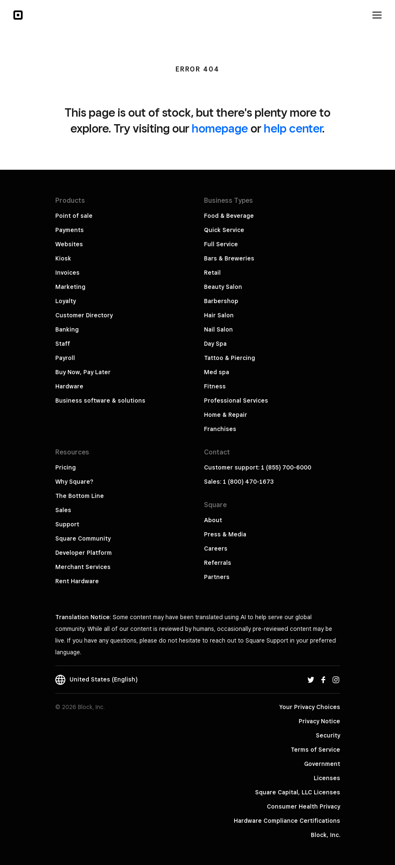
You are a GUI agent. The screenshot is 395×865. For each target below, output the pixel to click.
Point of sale (74, 215)
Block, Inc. (325, 835)
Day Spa (215, 343)
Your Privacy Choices (309, 707)
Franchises (220, 429)
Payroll (65, 358)
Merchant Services (83, 567)
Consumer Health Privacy (303, 806)
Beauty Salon (223, 286)
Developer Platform (83, 552)
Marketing (70, 286)
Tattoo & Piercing (229, 358)
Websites (69, 244)
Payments (69, 230)
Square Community (83, 538)
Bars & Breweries (229, 258)
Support (67, 524)
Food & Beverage (229, 215)
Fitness (215, 386)
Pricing (65, 467)
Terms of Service (315, 749)
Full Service (221, 244)
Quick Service (224, 230)
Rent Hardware (77, 581)
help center (293, 128)
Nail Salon (218, 329)
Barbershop (221, 301)
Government (322, 763)
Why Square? (74, 481)
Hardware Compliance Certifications (287, 820)
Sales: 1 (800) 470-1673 (239, 481)
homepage (220, 128)
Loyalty (65, 301)
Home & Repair (225, 414)
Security (328, 735)
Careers (215, 548)
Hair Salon (219, 315)
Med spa (216, 372)
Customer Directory (84, 315)
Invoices (67, 272)
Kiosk (63, 258)
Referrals (217, 562)
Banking (67, 329)
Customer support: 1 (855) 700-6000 (257, 467)
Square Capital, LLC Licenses (297, 792)
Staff (62, 343)
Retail (212, 272)
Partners (217, 577)
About (213, 520)
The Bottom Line (79, 495)
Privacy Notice (319, 721)
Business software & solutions (100, 400)
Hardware (69, 386)
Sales (63, 510)
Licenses (327, 778)
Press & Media (225, 534)
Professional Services (236, 400)
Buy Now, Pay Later (83, 372)
